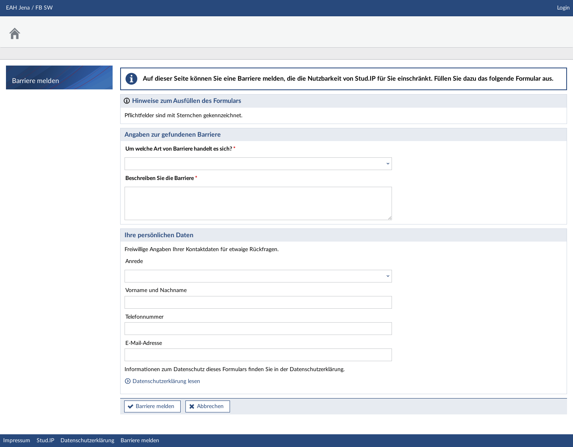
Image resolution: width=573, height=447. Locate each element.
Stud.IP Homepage (542, 27)
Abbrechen (210, 406)
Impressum (16, 440)
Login (563, 8)
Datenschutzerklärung (87, 440)
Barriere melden (155, 406)
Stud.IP (45, 440)
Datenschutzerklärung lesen (162, 381)
